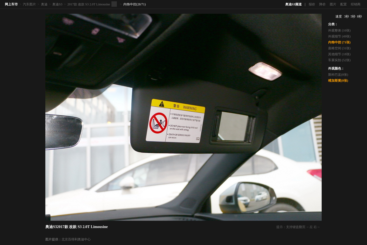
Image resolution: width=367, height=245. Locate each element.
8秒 (359, 16)
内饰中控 (129, 4)
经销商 (356, 4)
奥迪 (44, 4)
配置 (343, 4)
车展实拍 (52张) (339, 60)
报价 (312, 4)
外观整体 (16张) (339, 30)
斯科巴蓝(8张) (338, 75)
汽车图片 (29, 4)
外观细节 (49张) (339, 36)
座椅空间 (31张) (339, 48)
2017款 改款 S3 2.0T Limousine (88, 4)
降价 (322, 4)
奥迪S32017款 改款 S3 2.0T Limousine (76, 227)
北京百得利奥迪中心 (76, 239)
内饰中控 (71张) (339, 42)
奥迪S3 (57, 4)
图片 (333, 4)
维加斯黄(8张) (338, 80)
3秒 (346, 16)
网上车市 (11, 4)
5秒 (353, 16)
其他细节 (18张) (339, 54)
